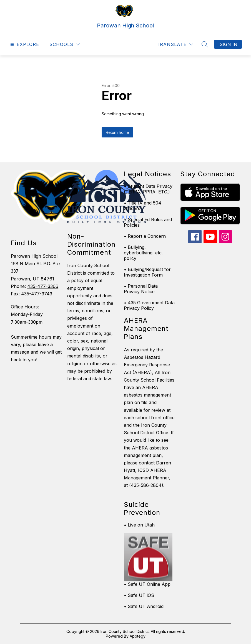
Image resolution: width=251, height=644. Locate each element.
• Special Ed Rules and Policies (148, 222)
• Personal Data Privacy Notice (141, 288)
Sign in (228, 44)
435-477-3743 (36, 294)
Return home (117, 132)
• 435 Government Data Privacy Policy (149, 305)
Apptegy (137, 636)
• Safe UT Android (144, 606)
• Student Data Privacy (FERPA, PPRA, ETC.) (148, 189)
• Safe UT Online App (147, 584)
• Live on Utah (139, 525)
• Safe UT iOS (139, 595)
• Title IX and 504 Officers (142, 205)
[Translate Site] (174, 44)
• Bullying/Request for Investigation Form (147, 272)
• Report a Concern (145, 236)
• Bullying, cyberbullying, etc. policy (143, 252)
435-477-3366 (42, 286)
